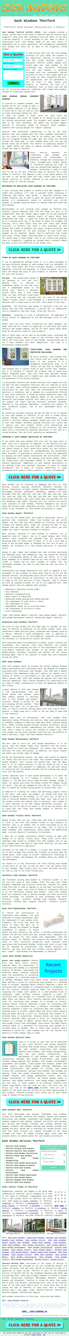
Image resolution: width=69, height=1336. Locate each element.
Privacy (65, 1319)
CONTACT (53, 15)
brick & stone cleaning (26, 1201)
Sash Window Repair (43, 1250)
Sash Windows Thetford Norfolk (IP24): (21, 32)
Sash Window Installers (34, 1245)
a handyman (35, 1206)
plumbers (16, 1208)
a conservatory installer (26, 1213)
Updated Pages (19, 1319)
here (47, 1133)
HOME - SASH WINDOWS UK (34, 1311)
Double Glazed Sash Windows (15, 1242)
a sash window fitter (17, 1199)
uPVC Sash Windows (57, 1240)
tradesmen (58, 1215)
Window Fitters (42, 1259)
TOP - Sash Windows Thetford (15, 1300)
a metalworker (32, 1203)
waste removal (8, 1206)
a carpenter (40, 1208)
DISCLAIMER (62, 15)
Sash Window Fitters (35, 1240)
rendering (6, 1203)
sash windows (61, 53)
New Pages (10, 1319)
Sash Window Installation (40, 1247)
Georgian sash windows (39, 1071)
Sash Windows (60, 1242)
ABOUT (47, 15)
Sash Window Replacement (13, 1247)
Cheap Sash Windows (35, 1238)
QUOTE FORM (33, 1088)
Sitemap (3, 1319)
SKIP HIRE (59, 1206)
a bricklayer (32, 1211)
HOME (34, 15)
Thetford (42, 484)
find (10, 1114)
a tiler (59, 1211)
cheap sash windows (57, 1047)
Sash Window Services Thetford (23, 1141)
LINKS (40, 15)
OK (44, 1335)
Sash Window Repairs (56, 1245)
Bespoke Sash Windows (56, 1238)
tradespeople (36, 1196)
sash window (7, 108)
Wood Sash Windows (16, 1238)
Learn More (36, 1335)
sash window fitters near (14, 1023)
